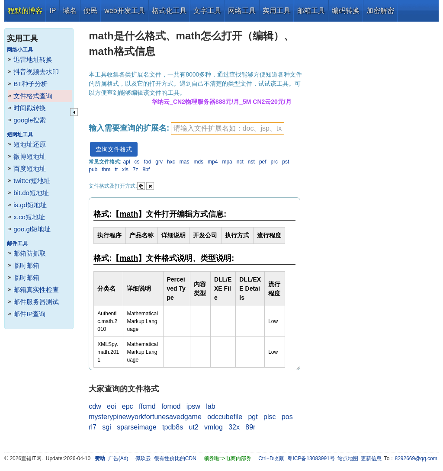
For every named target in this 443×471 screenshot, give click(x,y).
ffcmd (147, 406)
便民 (90, 10)
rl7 (92, 427)
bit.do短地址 (31, 192)
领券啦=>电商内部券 (227, 458)
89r (250, 427)
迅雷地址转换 (32, 59)
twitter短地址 (31, 180)
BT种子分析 (30, 83)
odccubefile (224, 416)
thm (106, 170)
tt (116, 170)
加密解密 (380, 10)
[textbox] (227, 128)
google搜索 (29, 120)
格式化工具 (169, 10)
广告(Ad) (118, 458)
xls (125, 170)
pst (285, 162)
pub (93, 170)
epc (127, 406)
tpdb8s (172, 427)
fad (147, 162)
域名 (70, 10)
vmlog (213, 427)
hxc (171, 162)
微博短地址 (29, 156)
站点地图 (347, 458)
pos (287, 416)
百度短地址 (29, 168)
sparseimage (137, 427)
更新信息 (371, 458)
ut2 (194, 427)
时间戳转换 (29, 108)
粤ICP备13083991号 (310, 458)
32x (234, 427)
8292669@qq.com (416, 458)
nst (251, 162)
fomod (170, 406)
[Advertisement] (372, 151)
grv (159, 162)
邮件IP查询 (29, 313)
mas (184, 162)
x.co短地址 (29, 217)
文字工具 (207, 10)
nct (240, 162)
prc (274, 162)
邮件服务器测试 (36, 301)
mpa (227, 162)
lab (210, 406)
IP (52, 10)
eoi (111, 406)
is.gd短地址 (30, 204)
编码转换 (346, 10)
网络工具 (242, 10)
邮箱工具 (311, 10)
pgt (252, 416)
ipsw (193, 406)
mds (198, 162)
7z (135, 170)
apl (126, 162)
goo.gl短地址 (32, 229)
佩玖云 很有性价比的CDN (165, 458)
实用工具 (276, 10)
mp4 (213, 162)
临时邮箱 (26, 265)
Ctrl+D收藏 (270, 458)
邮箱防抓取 (29, 253)
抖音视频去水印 (36, 71)
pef (262, 162)
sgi (106, 427)
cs (137, 162)
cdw (95, 406)
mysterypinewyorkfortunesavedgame (145, 416)
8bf (146, 170)
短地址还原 (29, 144)
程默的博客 (25, 10)
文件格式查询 (32, 95)
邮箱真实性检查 (36, 289)
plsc (269, 416)
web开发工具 (124, 10)
